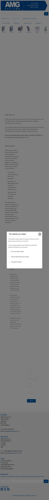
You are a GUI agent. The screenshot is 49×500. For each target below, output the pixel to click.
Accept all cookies (16, 262)
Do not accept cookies (17, 251)
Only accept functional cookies (20, 256)
